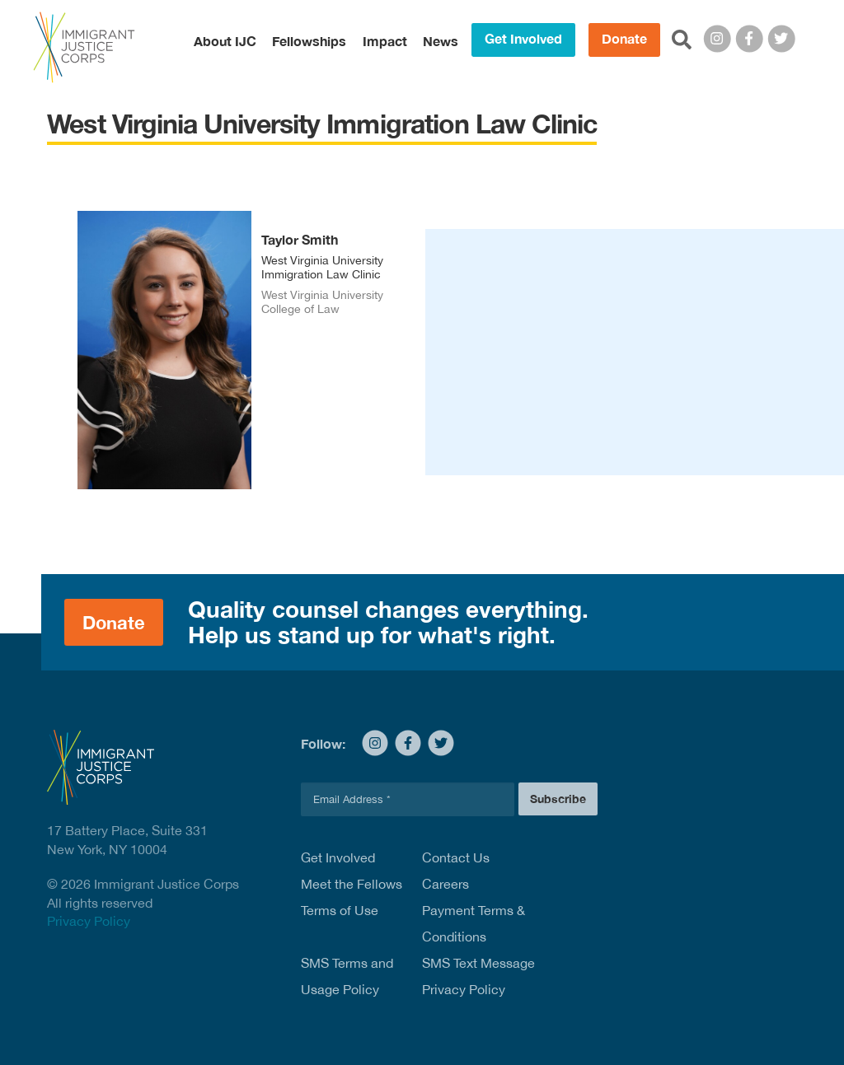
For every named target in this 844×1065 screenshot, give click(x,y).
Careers (445, 883)
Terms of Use (339, 910)
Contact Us (456, 857)
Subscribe (558, 799)
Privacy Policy (88, 920)
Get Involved (523, 38)
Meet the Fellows (351, 883)
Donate (624, 38)
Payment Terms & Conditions (473, 923)
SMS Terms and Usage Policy (347, 976)
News (440, 41)
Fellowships (309, 41)
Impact (385, 41)
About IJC (225, 41)
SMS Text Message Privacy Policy (478, 976)
